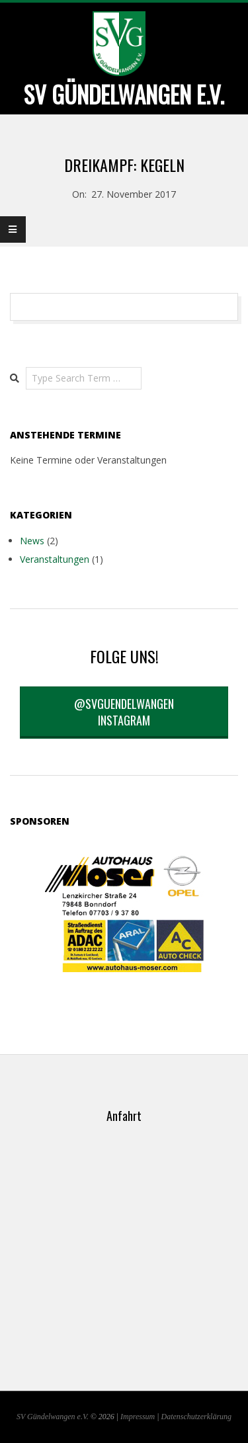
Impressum (137, 1416)
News (32, 540)
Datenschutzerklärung (196, 1416)
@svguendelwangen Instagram (124, 712)
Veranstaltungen (54, 559)
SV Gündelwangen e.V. (53, 1416)
